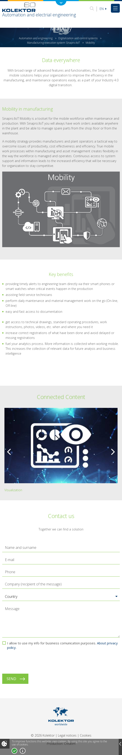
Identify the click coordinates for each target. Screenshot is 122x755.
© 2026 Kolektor (43, 735)
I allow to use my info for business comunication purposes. (62, 645)
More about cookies (23, 751)
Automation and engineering (36, 38)
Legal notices (67, 735)
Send (11, 678)
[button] (61, 596)
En (103, 9)
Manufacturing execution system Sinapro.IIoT (53, 43)
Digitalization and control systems (78, 38)
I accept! (14, 751)
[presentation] (36, 661)
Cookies (85, 735)
